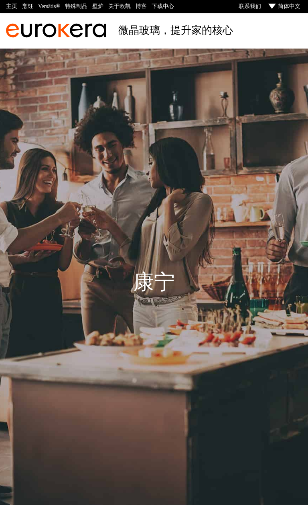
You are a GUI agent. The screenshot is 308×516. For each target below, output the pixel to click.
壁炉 (97, 6)
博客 (141, 6)
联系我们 (249, 6)
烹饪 (27, 6)
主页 (11, 6)
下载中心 (163, 6)
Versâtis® (49, 6)
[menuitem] (283, 6)
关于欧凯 (119, 6)
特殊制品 (76, 6)
